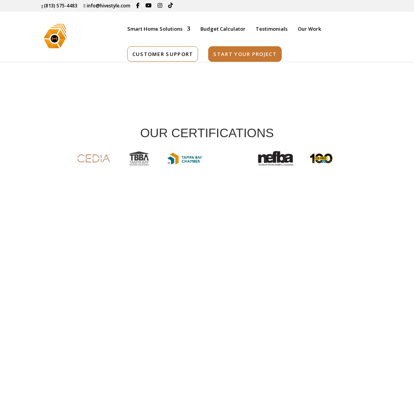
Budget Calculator (223, 29)
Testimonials (272, 29)
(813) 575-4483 (60, 5)
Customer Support (162, 54)
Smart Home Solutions (154, 29)
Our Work (309, 29)
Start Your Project (244, 54)
